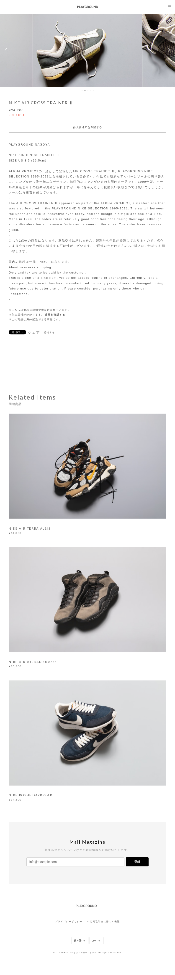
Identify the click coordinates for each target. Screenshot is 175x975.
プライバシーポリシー (68, 921)
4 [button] (90, 90)
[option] (87, 50)
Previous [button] (7, 50)
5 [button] (93, 90)
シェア (34, 332)
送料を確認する (55, 314)
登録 (137, 861)
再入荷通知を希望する (87, 127)
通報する (49, 332)
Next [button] (168, 50)
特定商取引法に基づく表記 (103, 921)
